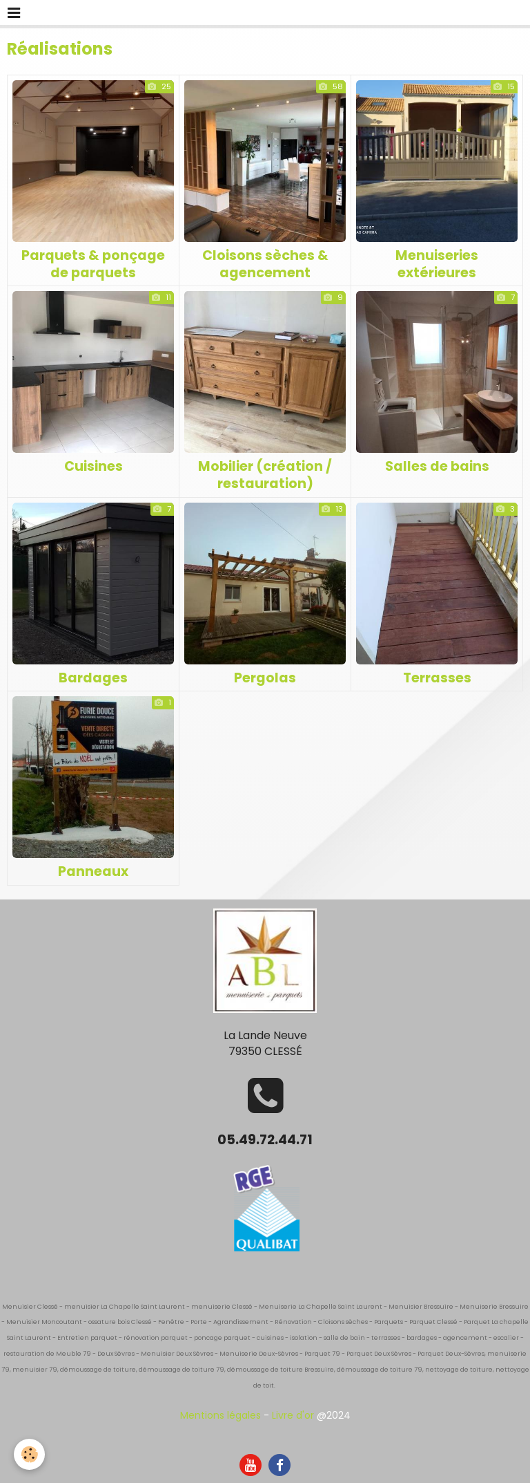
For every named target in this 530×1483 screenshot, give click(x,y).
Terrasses (437, 677)
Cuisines (93, 466)
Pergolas (265, 677)
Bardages (93, 677)
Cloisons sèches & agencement (265, 264)
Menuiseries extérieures (436, 264)
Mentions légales (220, 1415)
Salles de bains (437, 466)
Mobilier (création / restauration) (265, 475)
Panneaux (93, 871)
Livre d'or (293, 1415)
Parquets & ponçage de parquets (93, 264)
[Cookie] (29, 1454)
